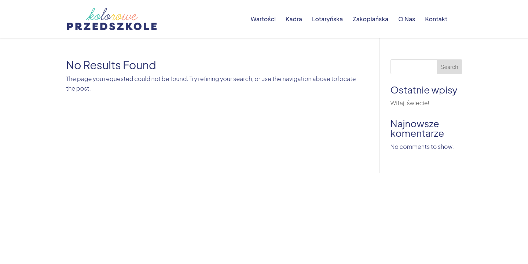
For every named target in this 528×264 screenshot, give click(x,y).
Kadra (294, 19)
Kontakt (436, 19)
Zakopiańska (370, 19)
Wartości (262, 19)
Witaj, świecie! (409, 103)
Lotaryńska (327, 19)
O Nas (406, 19)
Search (449, 66)
